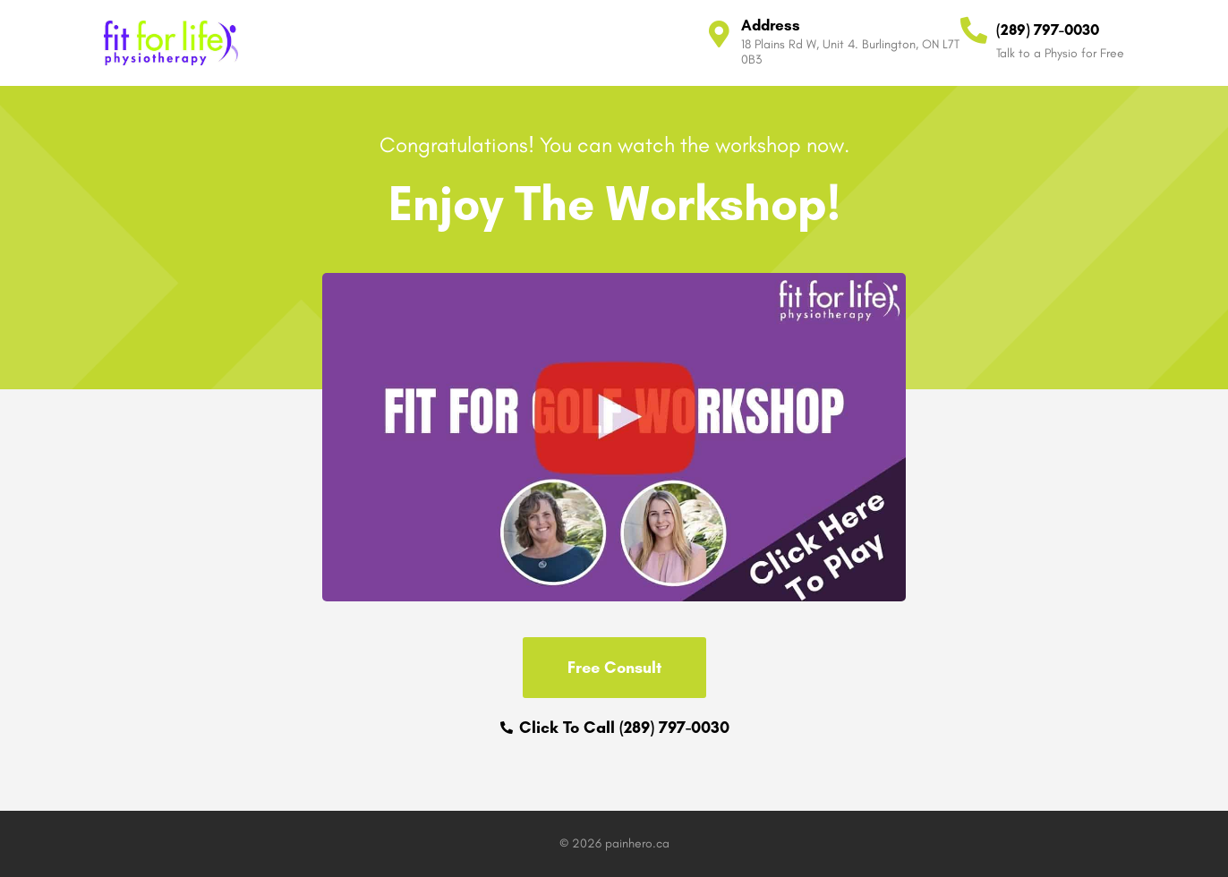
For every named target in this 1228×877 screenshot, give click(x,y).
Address (770, 25)
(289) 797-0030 (1047, 29)
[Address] (718, 34)
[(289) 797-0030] (973, 30)
